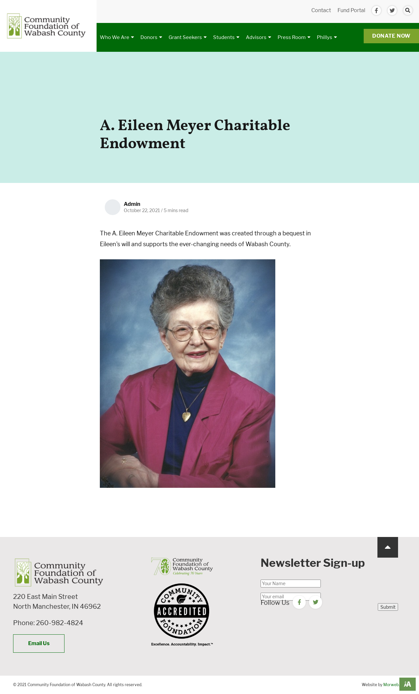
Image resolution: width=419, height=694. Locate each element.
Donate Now (391, 36)
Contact (321, 10)
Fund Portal (351, 10)
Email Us (38, 643)
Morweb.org (394, 684)
